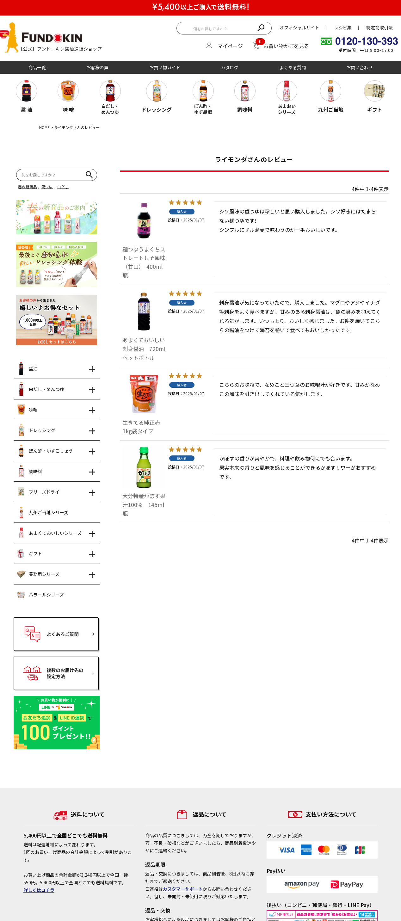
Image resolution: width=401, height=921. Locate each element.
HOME (44, 127)
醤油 (27, 368)
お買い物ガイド (164, 67)
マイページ (230, 46)
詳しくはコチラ (38, 890)
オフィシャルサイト (299, 27)
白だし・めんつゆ (40, 389)
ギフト (29, 553)
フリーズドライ (38, 492)
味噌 (27, 410)
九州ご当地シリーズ (42, 512)
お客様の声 (97, 67)
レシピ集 (343, 27)
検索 (260, 27)
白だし (63, 186)
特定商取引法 (379, 27)
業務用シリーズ (38, 574)
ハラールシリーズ (40, 595)
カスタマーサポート (183, 889)
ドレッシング (36, 430)
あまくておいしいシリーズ (49, 533)
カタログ (229, 67)
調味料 (29, 471)
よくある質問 (292, 67)
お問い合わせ (359, 67)
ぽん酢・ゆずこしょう (45, 451)
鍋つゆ (47, 186)
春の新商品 (27, 186)
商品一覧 (37, 67)
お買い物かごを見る (286, 46)
